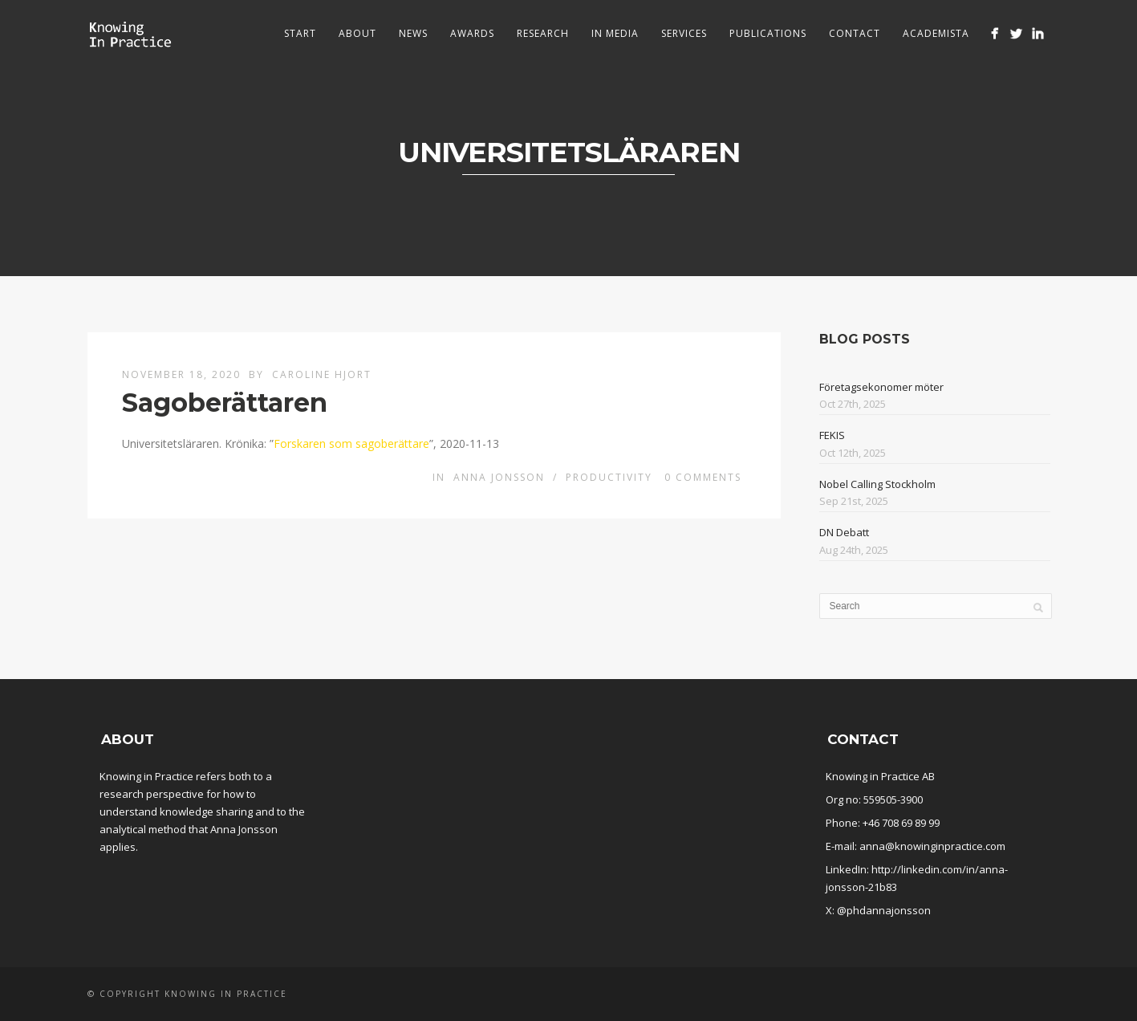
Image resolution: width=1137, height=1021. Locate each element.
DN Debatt (844, 532)
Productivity (609, 477)
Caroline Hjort (322, 374)
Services (684, 33)
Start (300, 33)
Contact (854, 33)
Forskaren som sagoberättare (351, 443)
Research (543, 33)
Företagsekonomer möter (881, 387)
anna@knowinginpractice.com (932, 846)
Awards (472, 33)
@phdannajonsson (884, 910)
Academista (936, 33)
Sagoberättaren (224, 402)
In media (615, 33)
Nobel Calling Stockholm (877, 484)
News (413, 33)
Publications (767, 33)
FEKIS (832, 435)
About (357, 33)
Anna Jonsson (499, 477)
